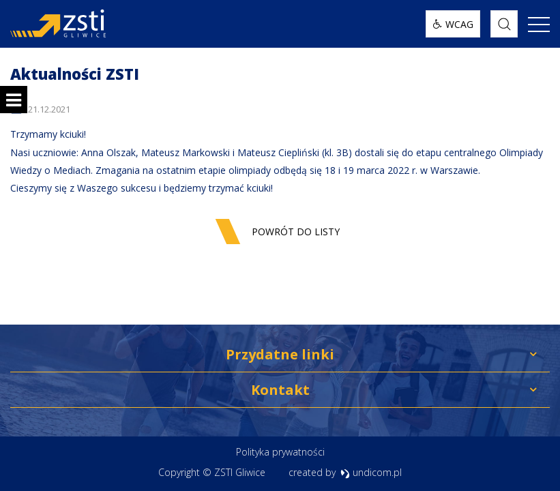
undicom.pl (371, 472)
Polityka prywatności (280, 451)
